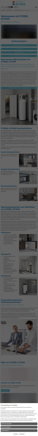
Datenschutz (22, 433)
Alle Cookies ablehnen (6, 427)
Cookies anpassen (5, 430)
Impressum (15, 433)
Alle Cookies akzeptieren (6, 423)
